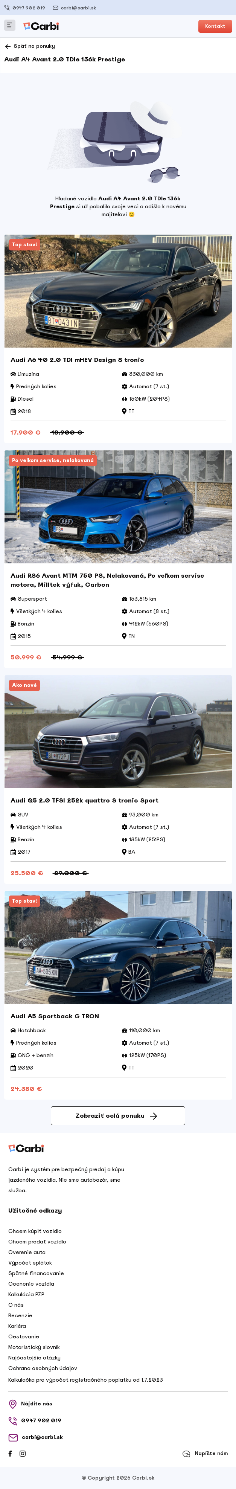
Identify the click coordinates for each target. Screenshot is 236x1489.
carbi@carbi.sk (74, 8)
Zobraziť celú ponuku (116, 1116)
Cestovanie (23, 1336)
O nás (16, 1304)
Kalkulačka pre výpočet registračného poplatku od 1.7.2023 (85, 1379)
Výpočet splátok (30, 1262)
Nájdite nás (30, 1404)
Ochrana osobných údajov (42, 1368)
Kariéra (17, 1326)
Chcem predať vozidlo (37, 1241)
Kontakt (215, 26)
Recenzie (20, 1315)
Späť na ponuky (29, 47)
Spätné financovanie (36, 1273)
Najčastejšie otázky (34, 1357)
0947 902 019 (24, 8)
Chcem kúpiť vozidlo (35, 1231)
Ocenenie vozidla (31, 1283)
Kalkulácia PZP (26, 1294)
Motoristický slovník (34, 1347)
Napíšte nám (205, 1454)
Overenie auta (27, 1252)
